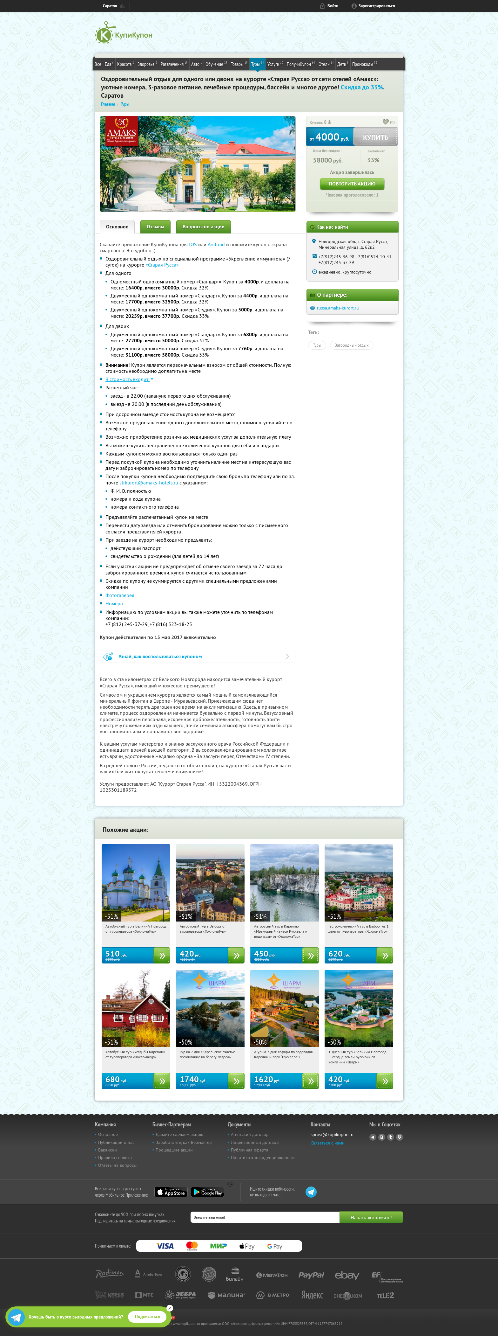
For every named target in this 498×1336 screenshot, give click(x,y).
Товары (239, 63)
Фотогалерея (119, 595)
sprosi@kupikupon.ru (332, 1134)
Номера (114, 603)
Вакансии (107, 1150)
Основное (117, 226)
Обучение (216, 63)
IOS (193, 244)
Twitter (390, 1137)
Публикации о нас (116, 1142)
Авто (196, 63)
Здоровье (147, 63)
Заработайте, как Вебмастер (184, 1142)
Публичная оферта (249, 1150)
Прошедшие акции (174, 1150)
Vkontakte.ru (381, 1137)
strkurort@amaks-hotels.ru (148, 482)
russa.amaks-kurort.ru (338, 308)
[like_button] (386, 122)
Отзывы (155, 226)
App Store (171, 1192)
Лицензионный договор (255, 1142)
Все (98, 64)
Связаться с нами (328, 1143)
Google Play (207, 1192)
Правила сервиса (115, 1157)
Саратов (110, 6)
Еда (109, 63)
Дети (343, 63)
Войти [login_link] (332, 6)
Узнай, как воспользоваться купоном (160, 656)
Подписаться (147, 1316)
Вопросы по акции (204, 226)
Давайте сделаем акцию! (180, 1134)
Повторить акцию (352, 183)
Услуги (275, 63)
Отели (326, 63)
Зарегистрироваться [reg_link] (377, 6)
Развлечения (174, 63)
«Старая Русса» (162, 264)
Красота (125, 63)
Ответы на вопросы (117, 1165)
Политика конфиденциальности (263, 1157)
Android (217, 244)
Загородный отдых (352, 345)
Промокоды (364, 63)
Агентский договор (250, 1134)
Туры (257, 63)
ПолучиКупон (301, 63)
